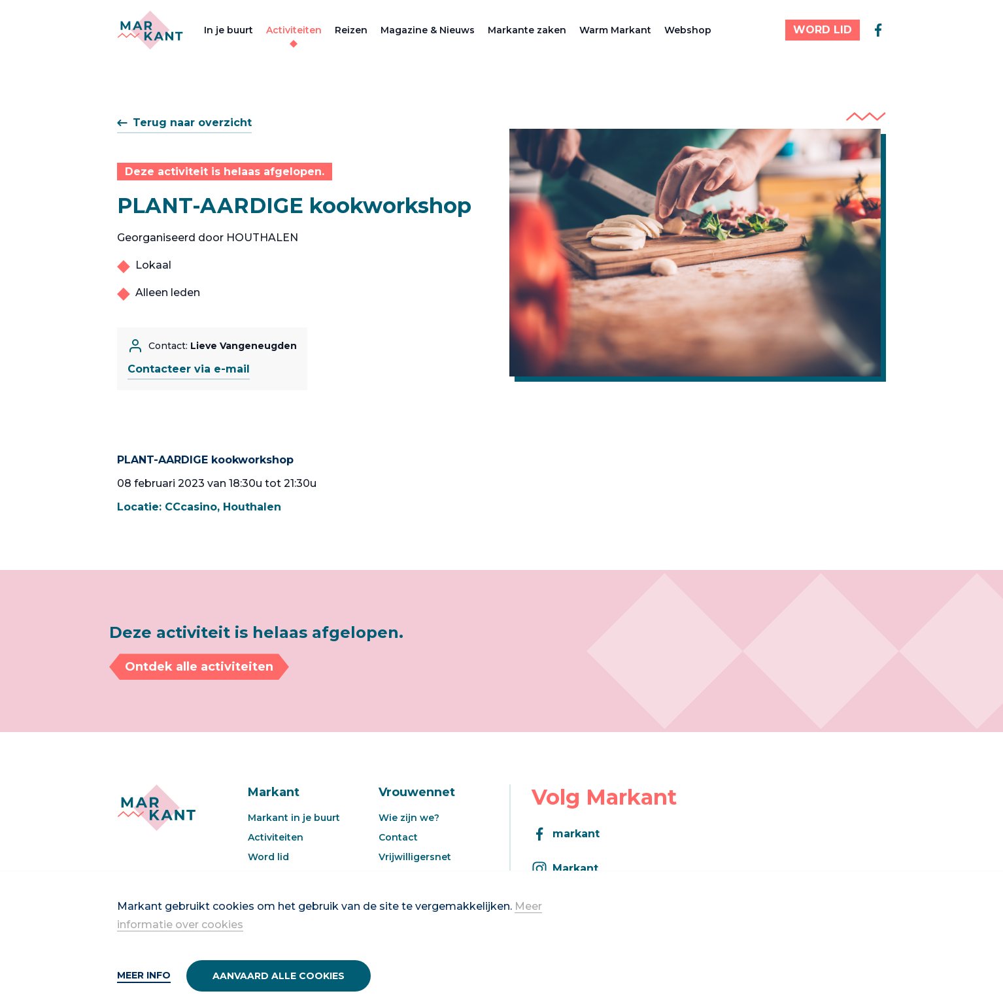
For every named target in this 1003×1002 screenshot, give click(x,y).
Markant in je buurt (294, 818)
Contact (398, 837)
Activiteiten (294, 30)
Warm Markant (615, 30)
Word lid (268, 857)
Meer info (144, 975)
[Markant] (150, 30)
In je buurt (228, 30)
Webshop (687, 30)
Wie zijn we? (409, 818)
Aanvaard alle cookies (278, 976)
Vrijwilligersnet (415, 857)
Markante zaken (527, 30)
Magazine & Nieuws (428, 30)
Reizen (351, 30)
